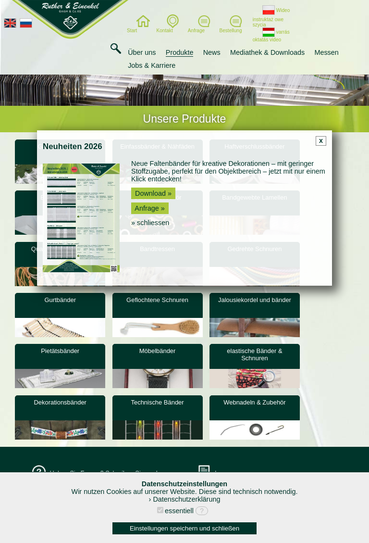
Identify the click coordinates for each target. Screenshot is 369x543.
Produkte (180, 52)
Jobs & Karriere (151, 65)
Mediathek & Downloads (267, 52)
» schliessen (150, 223)
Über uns (142, 52)
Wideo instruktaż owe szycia (271, 17)
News (212, 52)
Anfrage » (150, 208)
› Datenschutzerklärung (185, 499)
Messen (326, 52)
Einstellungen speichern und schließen (184, 528)
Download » (153, 193)
